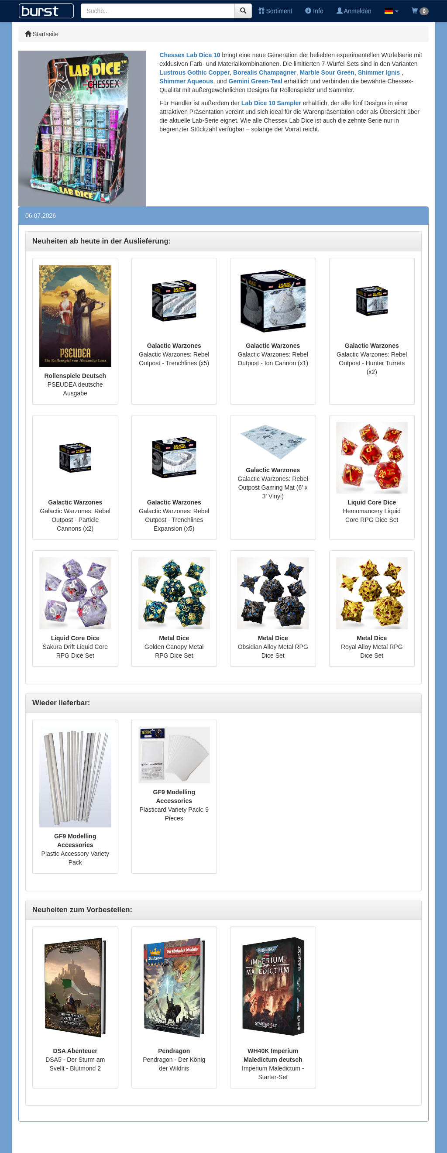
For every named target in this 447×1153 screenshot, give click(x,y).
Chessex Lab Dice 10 (189, 54)
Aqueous (200, 81)
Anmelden (354, 10)
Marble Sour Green (327, 72)
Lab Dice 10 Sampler (271, 103)
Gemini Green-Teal (255, 81)
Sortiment (275, 10)
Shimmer (173, 81)
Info (314, 10)
